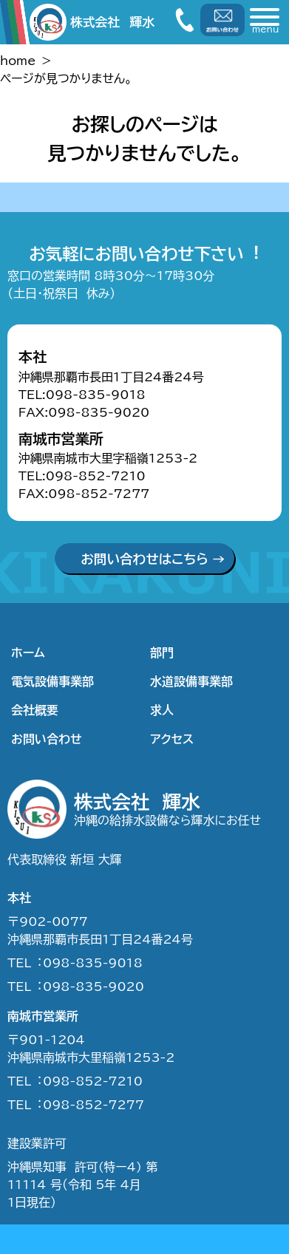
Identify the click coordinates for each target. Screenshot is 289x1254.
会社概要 (34, 710)
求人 (162, 710)
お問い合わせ (46, 739)
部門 (162, 652)
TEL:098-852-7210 (82, 476)
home (17, 61)
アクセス (172, 739)
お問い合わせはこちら (144, 559)
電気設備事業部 (52, 681)
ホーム (28, 652)
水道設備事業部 (191, 681)
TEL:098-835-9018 (82, 395)
